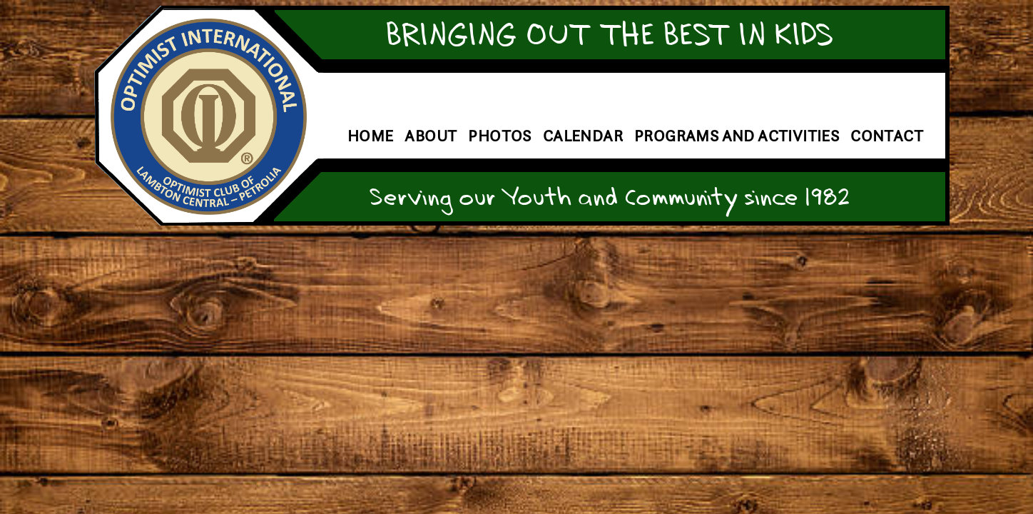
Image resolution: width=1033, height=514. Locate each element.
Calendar (583, 136)
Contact (886, 136)
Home (370, 136)
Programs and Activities (736, 136)
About (430, 136)
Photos (499, 136)
